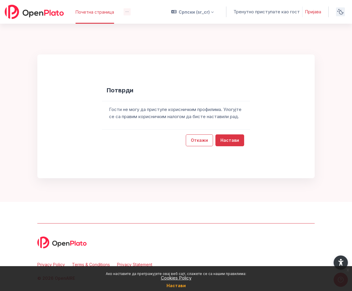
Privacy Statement (134, 264)
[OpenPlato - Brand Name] (34, 12)
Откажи (199, 140)
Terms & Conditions (91, 264)
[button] (192, 12)
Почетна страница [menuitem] (95, 12)
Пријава (313, 12)
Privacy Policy (51, 264)
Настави (176, 285)
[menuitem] (127, 11)
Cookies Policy (176, 278)
